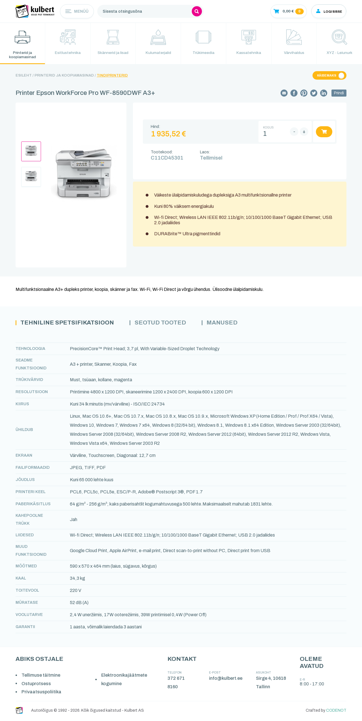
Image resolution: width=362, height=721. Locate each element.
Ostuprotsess (36, 684)
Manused (232, 324)
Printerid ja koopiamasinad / (65, 77)
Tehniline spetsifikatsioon (70, 324)
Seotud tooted (168, 324)
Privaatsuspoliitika (42, 693)
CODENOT (336, 712)
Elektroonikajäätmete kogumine (125, 680)
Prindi (339, 94)
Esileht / (25, 77)
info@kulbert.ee (226, 679)
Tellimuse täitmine (41, 676)
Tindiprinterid (112, 77)
